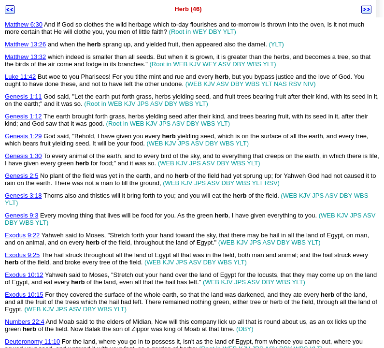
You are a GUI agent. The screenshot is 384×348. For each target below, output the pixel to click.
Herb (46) (187, 9)
